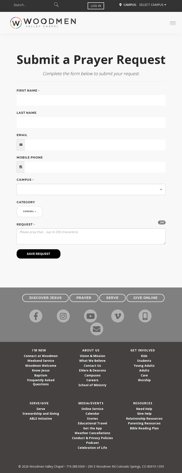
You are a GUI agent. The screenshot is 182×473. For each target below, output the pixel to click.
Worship (144, 380)
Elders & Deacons (92, 370)
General (29, 211)
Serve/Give (39, 403)
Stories (92, 418)
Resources (142, 403)
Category (26, 202)
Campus (24, 180)
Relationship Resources (144, 418)
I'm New (39, 350)
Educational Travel (92, 423)
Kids (144, 356)
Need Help (144, 409)
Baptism (40, 375)
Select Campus (152, 5)
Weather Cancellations (92, 433)
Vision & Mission (92, 356)
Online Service (92, 409)
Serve (40, 409)
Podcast (92, 443)
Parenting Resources (144, 423)
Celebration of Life (92, 448)
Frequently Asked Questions (40, 382)
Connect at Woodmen (41, 356)
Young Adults (144, 365)
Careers (92, 380)
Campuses (92, 375)
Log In (96, 6)
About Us (91, 350)
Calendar (92, 413)
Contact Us (92, 365)
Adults (144, 370)
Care (144, 375)
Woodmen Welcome (40, 365)
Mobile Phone (30, 157)
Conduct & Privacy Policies (92, 438)
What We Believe (92, 361)
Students (144, 361)
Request (25, 224)
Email (22, 135)
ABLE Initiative (41, 418)
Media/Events (91, 403)
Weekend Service (40, 361)
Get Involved (142, 350)
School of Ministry (92, 385)
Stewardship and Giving (40, 413)
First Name (27, 90)
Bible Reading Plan (144, 428)
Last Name (26, 113)
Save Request (38, 254)
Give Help (144, 413)
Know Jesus (41, 370)
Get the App (92, 428)
